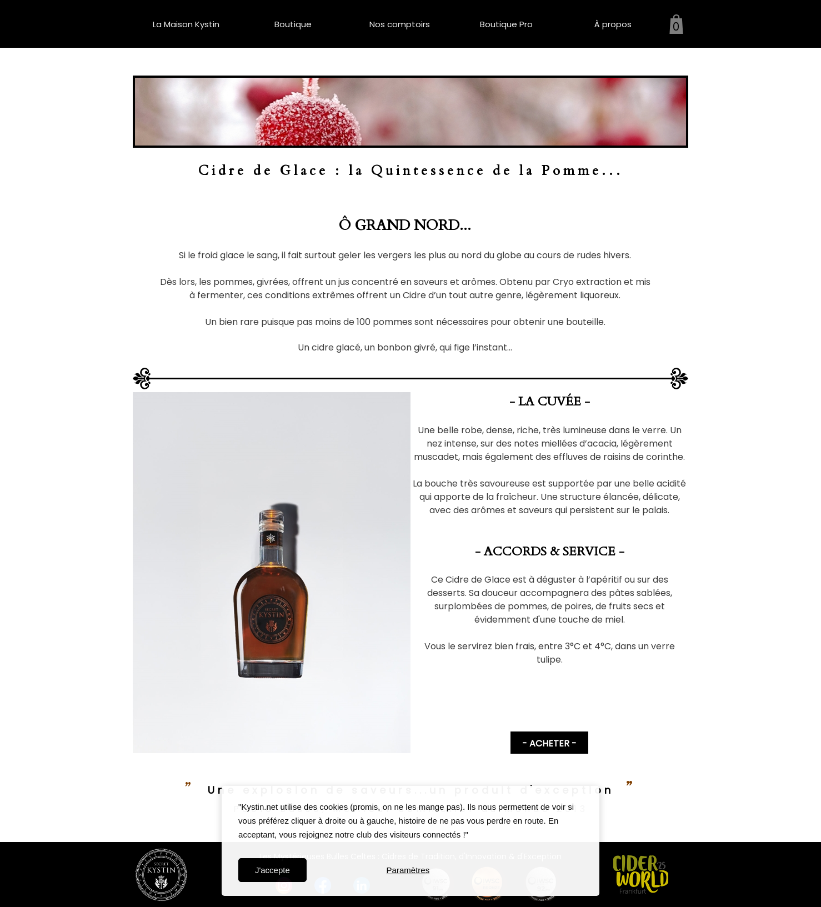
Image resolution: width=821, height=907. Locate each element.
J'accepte (272, 870)
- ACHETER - (549, 743)
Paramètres (408, 870)
